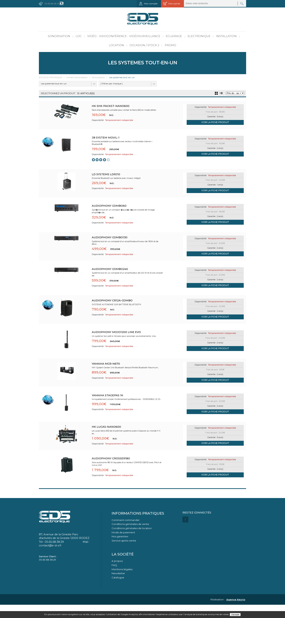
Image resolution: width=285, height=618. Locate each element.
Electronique (199, 36)
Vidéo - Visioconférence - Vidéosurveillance (123, 36)
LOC (79, 36)
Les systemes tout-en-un (54, 83)
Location (116, 45)
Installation (226, 36)
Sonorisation (59, 36)
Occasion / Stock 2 (144, 45)
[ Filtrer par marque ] (112, 83)
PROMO (170, 45)
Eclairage (174, 36)
